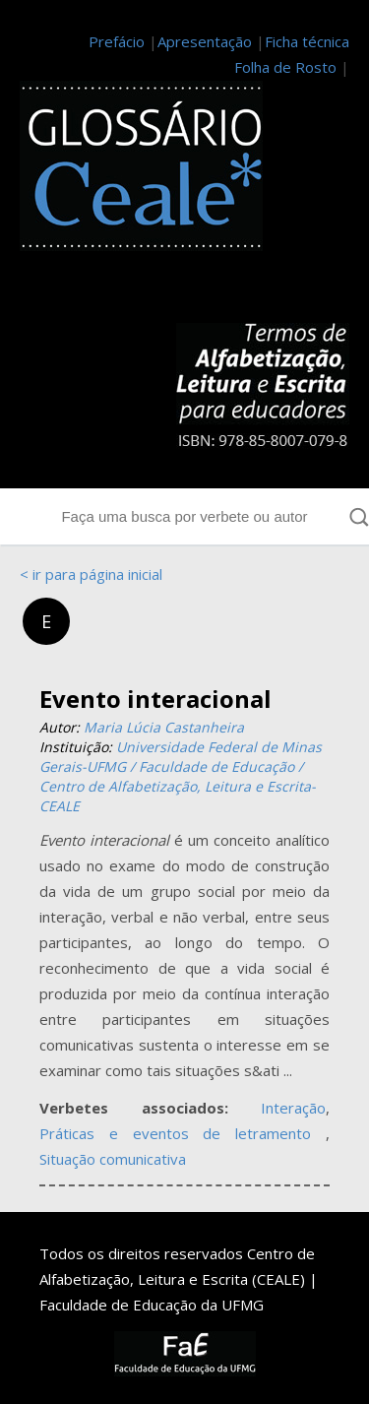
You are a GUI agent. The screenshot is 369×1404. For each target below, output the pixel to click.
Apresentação (204, 41)
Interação (293, 1107)
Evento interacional (155, 698)
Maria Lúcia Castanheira (164, 727)
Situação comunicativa (112, 1159)
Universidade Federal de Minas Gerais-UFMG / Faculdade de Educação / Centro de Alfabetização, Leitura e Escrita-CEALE (180, 776)
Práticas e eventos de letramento (182, 1133)
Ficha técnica (307, 41)
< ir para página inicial (91, 574)
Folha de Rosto (285, 67)
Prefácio (117, 41)
